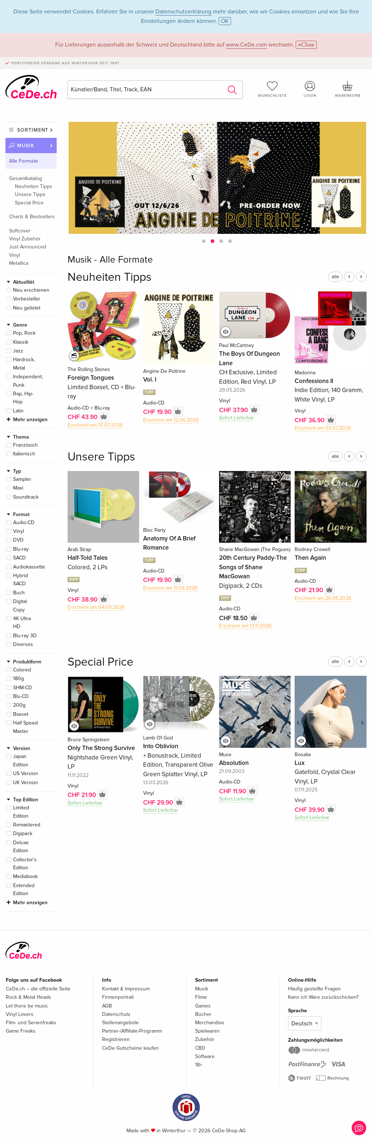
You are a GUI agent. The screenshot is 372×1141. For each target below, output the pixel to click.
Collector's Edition (25, 864)
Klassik (20, 342)
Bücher (203, 1014)
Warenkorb (348, 89)
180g (18, 678)
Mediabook (25, 876)
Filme (201, 997)
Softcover (20, 231)
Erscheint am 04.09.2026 (96, 607)
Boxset (20, 714)
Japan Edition (20, 760)
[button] (203, 241)
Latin (18, 411)
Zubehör (204, 1039)
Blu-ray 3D (25, 636)
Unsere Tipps (30, 194)
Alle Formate (23, 161)
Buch (19, 593)
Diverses (23, 644)
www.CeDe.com (246, 44)
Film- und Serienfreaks (31, 1023)
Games (203, 1006)
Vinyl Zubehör (25, 239)
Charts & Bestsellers (32, 217)
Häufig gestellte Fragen (314, 989)
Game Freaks (21, 1031)
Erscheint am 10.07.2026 (95, 425)
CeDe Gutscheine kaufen (130, 1048)
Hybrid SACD (20, 580)
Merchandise (209, 1023)
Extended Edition (24, 889)
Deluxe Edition (21, 846)
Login (310, 89)
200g (19, 705)
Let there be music (27, 1006)
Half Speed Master (25, 727)
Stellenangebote (120, 1023)
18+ (198, 1065)
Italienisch (24, 454)
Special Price (29, 203)
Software (205, 1056)
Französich (25, 445)
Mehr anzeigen (30, 419)
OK (225, 21)
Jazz (18, 351)
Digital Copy (20, 605)
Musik (26, 146)
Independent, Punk (28, 381)
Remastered (26, 825)
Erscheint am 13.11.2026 (245, 626)
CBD (200, 1048)
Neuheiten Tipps (33, 186)
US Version (25, 773)
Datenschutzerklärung (183, 11)
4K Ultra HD (22, 622)
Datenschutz (116, 1014)
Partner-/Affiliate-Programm (132, 1031)
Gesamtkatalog (25, 178)
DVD (18, 540)
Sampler (22, 479)
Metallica (18, 263)
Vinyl (18, 531)
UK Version (25, 782)
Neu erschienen (31, 290)
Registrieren (116, 1039)
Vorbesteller (26, 299)
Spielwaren (207, 1031)
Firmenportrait (118, 997)
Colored (22, 670)
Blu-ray (21, 549)
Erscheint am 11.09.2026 (170, 588)
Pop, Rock (24, 333)
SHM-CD (22, 688)
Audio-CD (24, 522)
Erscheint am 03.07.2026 (323, 428)
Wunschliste (272, 89)
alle (335, 277)
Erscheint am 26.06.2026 (323, 598)
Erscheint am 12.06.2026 (171, 420)
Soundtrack (26, 497)
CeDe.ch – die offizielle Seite (38, 989)
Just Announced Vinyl (27, 251)
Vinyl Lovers (19, 1014)
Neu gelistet (26, 308)
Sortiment (32, 130)
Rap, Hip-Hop (23, 398)
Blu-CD (21, 696)
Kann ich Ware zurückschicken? (323, 997)
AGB (107, 1006)
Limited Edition (21, 812)
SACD (19, 558)
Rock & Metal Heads (28, 997)
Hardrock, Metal (24, 363)
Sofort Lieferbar (236, 418)
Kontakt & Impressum (126, 989)
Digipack (22, 833)
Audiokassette (29, 567)
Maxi (18, 488)
